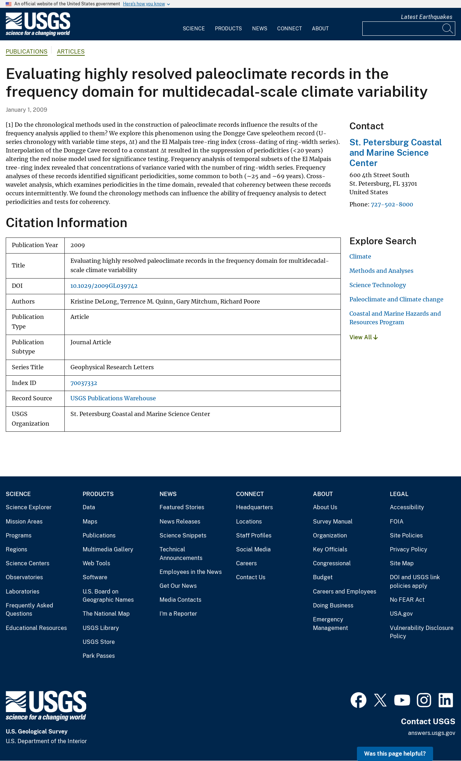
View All (363, 337)
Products (228, 28)
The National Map (106, 613)
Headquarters (254, 507)
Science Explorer (29, 507)
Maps (90, 521)
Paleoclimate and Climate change (396, 299)
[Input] (408, 28)
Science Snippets (183, 535)
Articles (71, 51)
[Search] (448, 28)
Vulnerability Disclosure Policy (421, 632)
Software (95, 577)
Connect (289, 28)
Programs (18, 535)
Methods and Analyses (381, 270)
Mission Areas (24, 521)
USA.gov (401, 613)
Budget (323, 577)
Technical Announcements (181, 553)
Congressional (332, 563)
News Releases (180, 521)
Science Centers (27, 563)
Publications (27, 51)
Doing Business (333, 605)
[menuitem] (194, 24)
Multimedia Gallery (108, 549)
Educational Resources (36, 628)
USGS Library (101, 628)
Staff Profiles (253, 535)
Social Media (253, 549)
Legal (399, 494)
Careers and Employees (344, 591)
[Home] (38, 34)
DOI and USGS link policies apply (415, 581)
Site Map (402, 563)
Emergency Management (330, 623)
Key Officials (330, 549)
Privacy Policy (408, 549)
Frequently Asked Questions (29, 609)
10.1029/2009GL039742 (104, 285)
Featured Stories (182, 507)
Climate (360, 256)
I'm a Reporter (178, 613)
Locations (249, 521)
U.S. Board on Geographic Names (108, 596)
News (259, 28)
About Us (325, 507)
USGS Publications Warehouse (113, 398)
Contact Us (250, 577)
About (320, 28)
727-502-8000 (392, 204)
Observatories (24, 577)
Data (89, 507)
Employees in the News (191, 572)
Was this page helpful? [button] (395, 753)
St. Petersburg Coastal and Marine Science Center (395, 152)
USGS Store (99, 642)
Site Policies (406, 535)
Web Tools (96, 563)
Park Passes (99, 655)
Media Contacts (180, 599)
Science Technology (377, 285)
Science (194, 28)
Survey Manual (333, 521)
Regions (16, 549)
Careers (246, 563)
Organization (330, 535)
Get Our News (178, 585)
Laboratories (22, 591)
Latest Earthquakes (426, 17)
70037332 (83, 383)
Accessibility (407, 507)
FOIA (396, 521)
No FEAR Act (407, 599)
